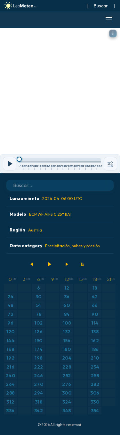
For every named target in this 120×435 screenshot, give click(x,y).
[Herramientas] (110, 163)
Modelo (40, 214)
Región (26, 230)
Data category (55, 245)
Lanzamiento (46, 198)
